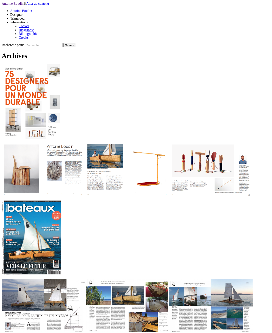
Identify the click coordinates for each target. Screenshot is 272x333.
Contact (24, 26)
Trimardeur (18, 18)
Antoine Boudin (13, 3)
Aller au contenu (37, 3)
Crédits (23, 37)
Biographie (26, 30)
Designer (16, 14)
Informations (19, 22)
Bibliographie (28, 33)
